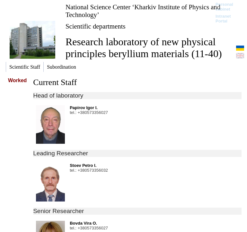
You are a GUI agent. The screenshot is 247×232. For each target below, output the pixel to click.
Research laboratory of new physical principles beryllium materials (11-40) (144, 47)
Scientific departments (96, 26)
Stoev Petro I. (83, 165)
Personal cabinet (224, 7)
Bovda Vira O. (83, 223)
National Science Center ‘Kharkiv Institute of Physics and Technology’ (143, 10)
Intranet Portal (223, 18)
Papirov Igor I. (84, 107)
